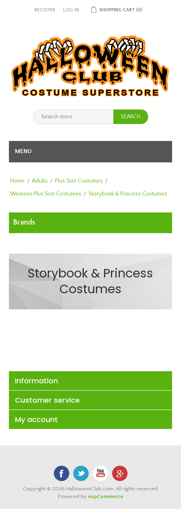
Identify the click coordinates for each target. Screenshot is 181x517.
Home (17, 181)
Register (44, 10)
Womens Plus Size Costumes (45, 194)
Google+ (120, 473)
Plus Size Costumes (79, 181)
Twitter (81, 473)
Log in (71, 10)
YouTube (100, 473)
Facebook (61, 473)
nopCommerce (105, 496)
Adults (40, 181)
